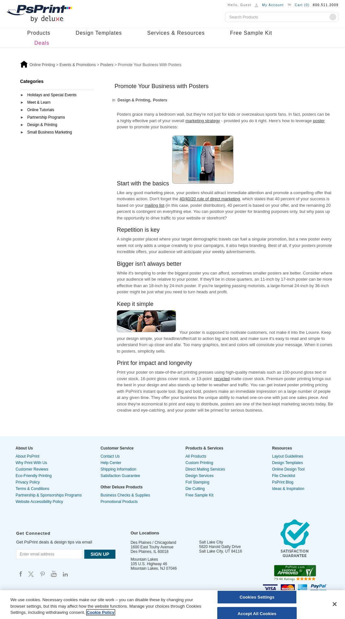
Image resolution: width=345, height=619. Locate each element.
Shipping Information (118, 469)
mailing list (154, 205)
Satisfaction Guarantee (120, 475)
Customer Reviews (32, 469)
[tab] (57, 95)
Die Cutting (195, 488)
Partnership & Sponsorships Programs (49, 495)
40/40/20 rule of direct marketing (209, 198)
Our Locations (145, 533)
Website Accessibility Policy (39, 501)
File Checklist (283, 475)
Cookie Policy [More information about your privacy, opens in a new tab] (100, 612)
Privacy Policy (28, 482)
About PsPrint (27, 456)
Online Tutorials (40, 110)
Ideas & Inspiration (288, 488)
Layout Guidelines (287, 456)
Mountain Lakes (144, 559)
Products (38, 33)
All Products (195, 456)
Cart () (302, 5)
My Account (273, 5)
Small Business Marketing (49, 132)
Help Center (111, 463)
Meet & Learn (39, 102)
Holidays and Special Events (52, 95)
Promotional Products (119, 501)
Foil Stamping (197, 482)
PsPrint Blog (282, 482)
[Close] (334, 604)
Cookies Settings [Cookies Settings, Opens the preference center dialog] (257, 597)
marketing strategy (202, 120)
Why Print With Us (31, 463)
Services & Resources (176, 33)
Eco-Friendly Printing (34, 475)
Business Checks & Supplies (125, 495)
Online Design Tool (288, 469)
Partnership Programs (46, 117)
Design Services (199, 475)
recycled (222, 378)
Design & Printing (42, 125)
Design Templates (99, 33)
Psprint (21, 573)
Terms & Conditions (32, 488)
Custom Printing (199, 463)
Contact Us (110, 456)
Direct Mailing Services (205, 469)
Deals (41, 43)
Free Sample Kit (251, 33)
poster (319, 120)
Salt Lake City (211, 542)
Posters (160, 100)
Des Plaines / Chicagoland (153, 542)
